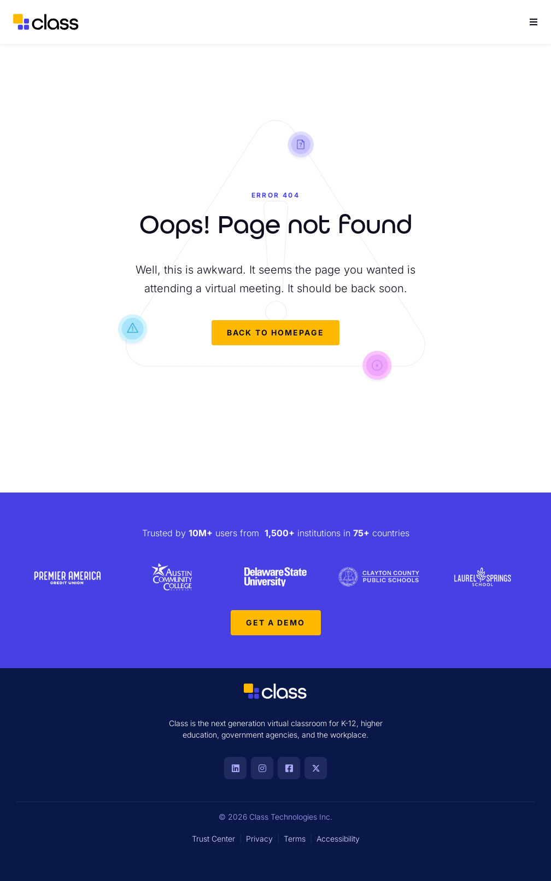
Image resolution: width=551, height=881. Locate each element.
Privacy (259, 838)
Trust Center (213, 838)
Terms (295, 838)
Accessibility (338, 838)
